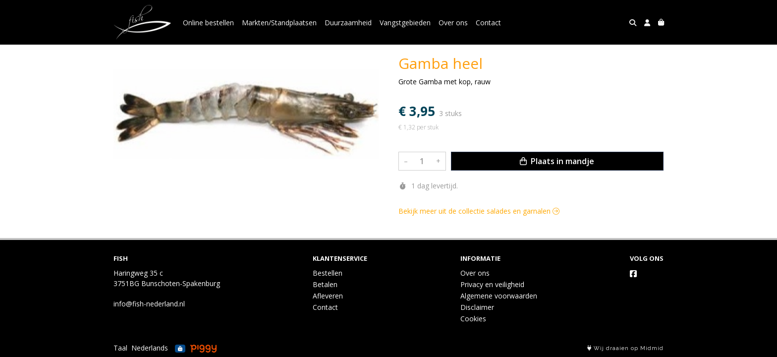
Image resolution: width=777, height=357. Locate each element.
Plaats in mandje (557, 161)
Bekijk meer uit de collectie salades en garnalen (478, 211)
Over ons (453, 22)
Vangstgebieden (405, 22)
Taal (120, 348)
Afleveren (328, 295)
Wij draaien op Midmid (625, 348)
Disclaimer (477, 307)
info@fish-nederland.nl (149, 303)
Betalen (325, 284)
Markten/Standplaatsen (279, 22)
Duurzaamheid (348, 22)
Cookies (473, 318)
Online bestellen (208, 22)
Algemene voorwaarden (498, 295)
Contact (488, 22)
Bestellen (327, 273)
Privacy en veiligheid (492, 284)
